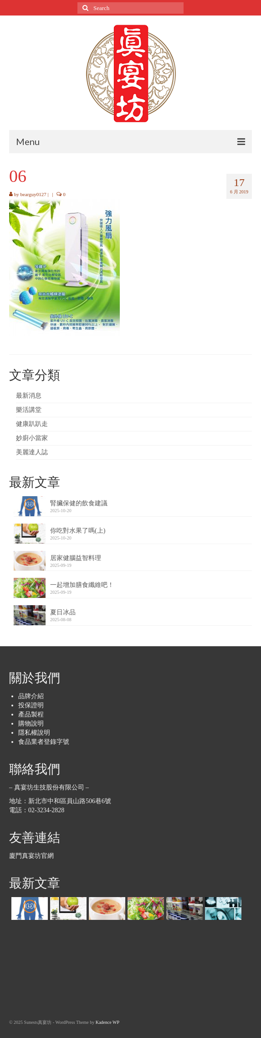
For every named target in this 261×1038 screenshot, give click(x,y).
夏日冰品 (63, 612)
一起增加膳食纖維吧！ (82, 584)
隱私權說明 (34, 732)
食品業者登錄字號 (43, 741)
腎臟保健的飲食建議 (78, 503)
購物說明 (31, 723)
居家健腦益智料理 (75, 558)
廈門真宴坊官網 (31, 855)
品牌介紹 (31, 696)
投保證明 (31, 705)
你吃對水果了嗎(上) (77, 530)
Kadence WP (107, 1022)
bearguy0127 (33, 194)
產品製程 (31, 714)
